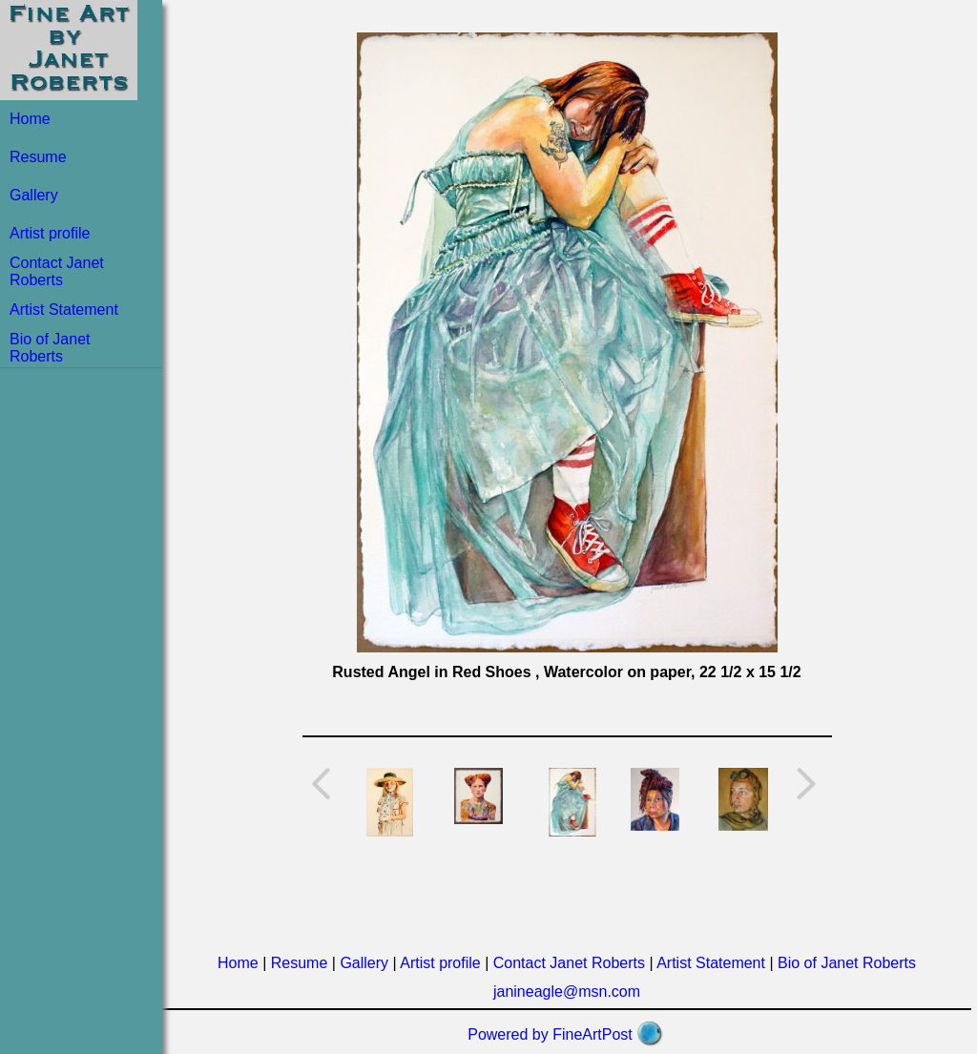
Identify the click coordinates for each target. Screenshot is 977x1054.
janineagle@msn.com (566, 991)
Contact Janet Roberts (57, 271)
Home (30, 119)
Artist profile (50, 233)
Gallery (34, 195)
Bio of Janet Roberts (50, 347)
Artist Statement (64, 309)
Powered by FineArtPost (550, 1034)
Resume (38, 157)
